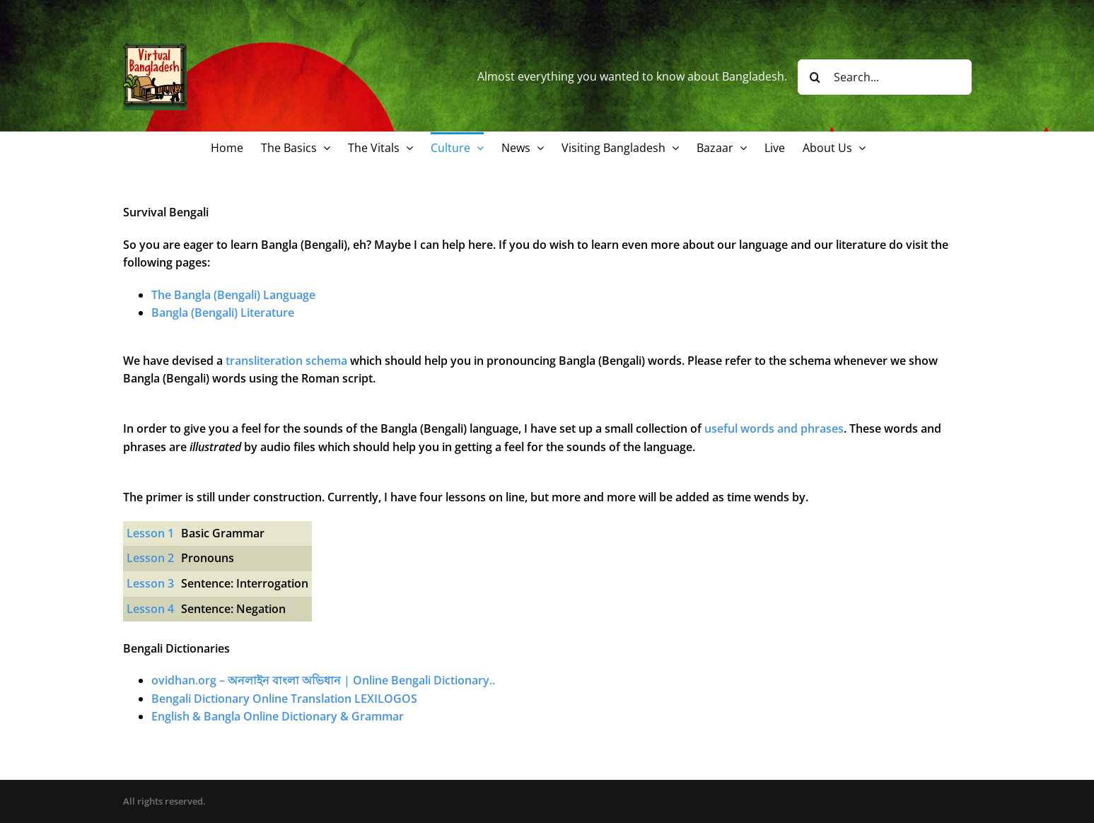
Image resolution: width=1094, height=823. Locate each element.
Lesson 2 (150, 558)
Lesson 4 (150, 609)
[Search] (815, 77)
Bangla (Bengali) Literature (222, 312)
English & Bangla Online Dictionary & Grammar (277, 716)
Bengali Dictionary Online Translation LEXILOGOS (284, 698)
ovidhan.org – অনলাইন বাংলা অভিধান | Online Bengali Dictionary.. (323, 680)
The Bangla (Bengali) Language (233, 295)
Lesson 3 (150, 583)
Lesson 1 (150, 533)
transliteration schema (286, 360)
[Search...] (885, 77)
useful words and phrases (774, 428)
